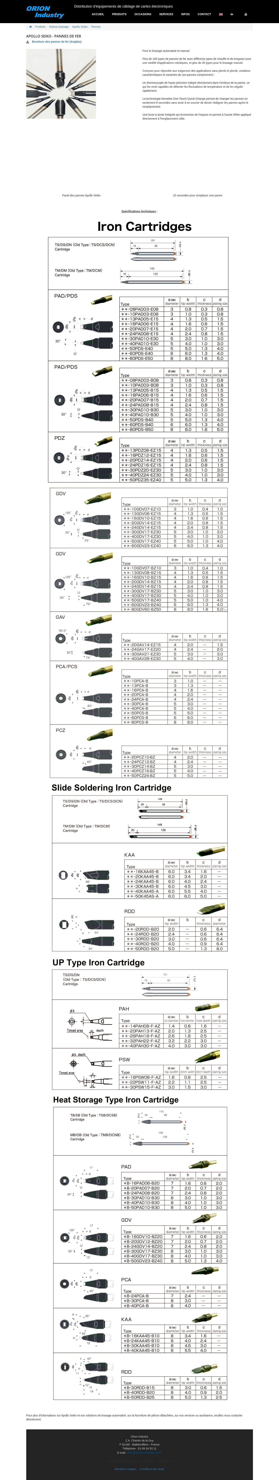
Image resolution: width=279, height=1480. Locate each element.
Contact (204, 14)
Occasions (142, 14)
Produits (119, 14)
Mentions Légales (126, 1469)
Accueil (98, 14)
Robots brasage (59, 26)
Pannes (96, 26)
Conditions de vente (152, 1469)
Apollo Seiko (80, 26)
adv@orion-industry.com (144, 1452)
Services (166, 14)
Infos (185, 14)
